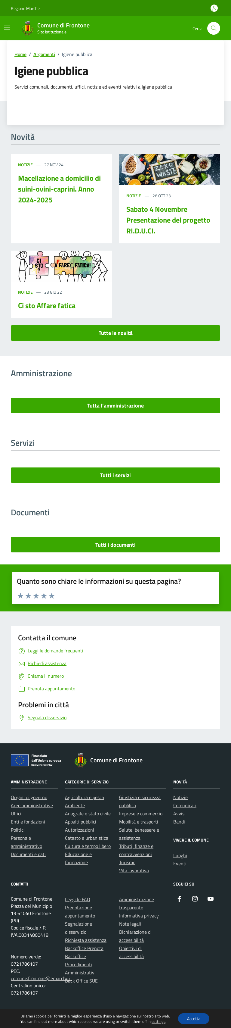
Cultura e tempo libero (88, 846)
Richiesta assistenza (85, 940)
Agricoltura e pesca (84, 797)
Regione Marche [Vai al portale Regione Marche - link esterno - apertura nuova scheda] (25, 8)
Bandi (179, 821)
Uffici (16, 813)
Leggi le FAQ (77, 899)
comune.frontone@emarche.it (41, 978)
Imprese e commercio (140, 813)
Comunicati (184, 805)
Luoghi (180, 855)
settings (158, 1021)
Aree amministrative (32, 805)
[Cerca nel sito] (213, 28)
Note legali (130, 923)
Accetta (193, 1018)
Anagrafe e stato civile (88, 813)
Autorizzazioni (79, 829)
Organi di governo (29, 797)
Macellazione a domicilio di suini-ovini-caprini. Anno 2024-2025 (59, 189)
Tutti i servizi (115, 475)
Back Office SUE (81, 980)
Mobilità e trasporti (138, 821)
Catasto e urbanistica (86, 838)
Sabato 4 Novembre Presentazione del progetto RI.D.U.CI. (168, 220)
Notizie (26, 164)
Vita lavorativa (134, 870)
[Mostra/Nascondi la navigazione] (7, 27)
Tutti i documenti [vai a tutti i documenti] (115, 545)
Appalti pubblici (80, 821)
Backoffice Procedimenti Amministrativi (80, 964)
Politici (18, 829)
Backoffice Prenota (84, 948)
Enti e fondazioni (28, 821)
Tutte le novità (116, 333)
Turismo (127, 862)
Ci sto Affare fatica (46, 305)
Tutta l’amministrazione (115, 406)
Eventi (179, 863)
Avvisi (179, 813)
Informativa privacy (139, 915)
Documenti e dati (28, 854)
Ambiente (75, 805)
